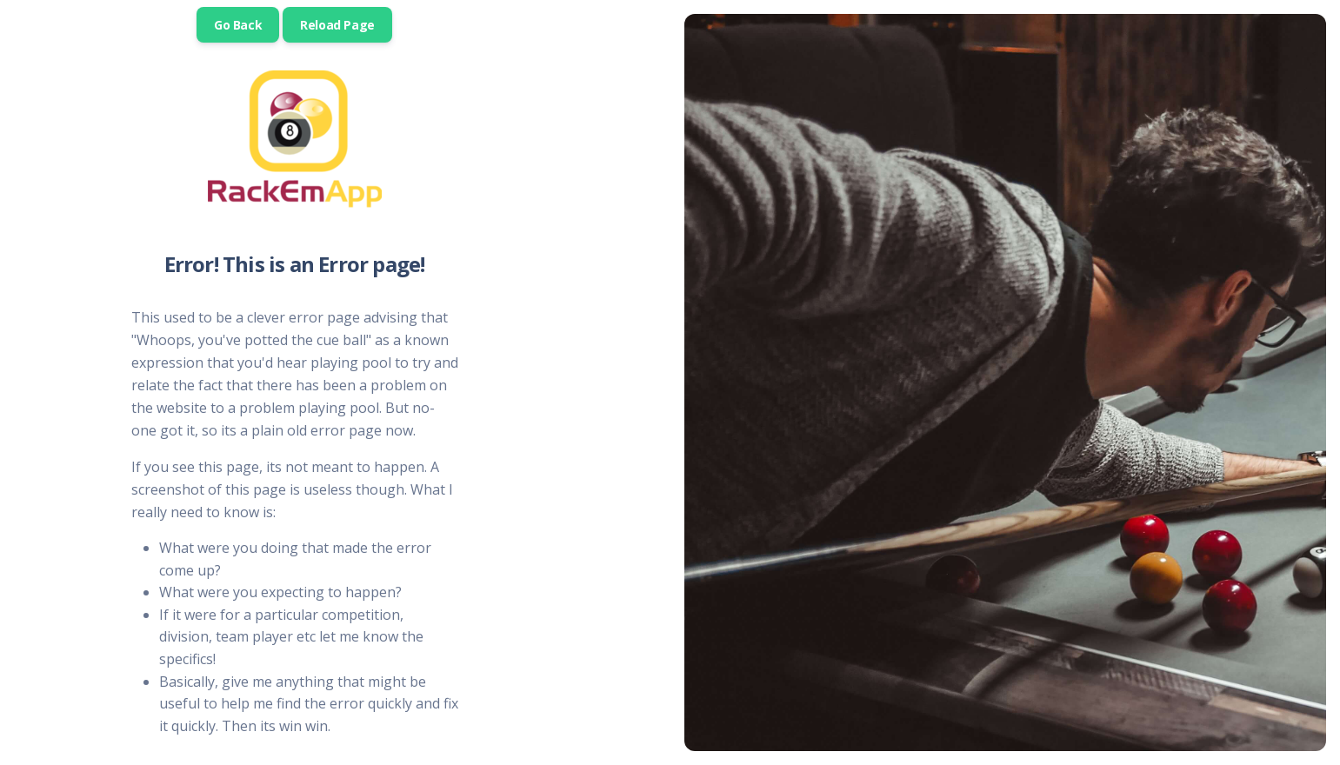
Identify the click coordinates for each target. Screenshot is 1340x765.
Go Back (238, 25)
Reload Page (337, 25)
